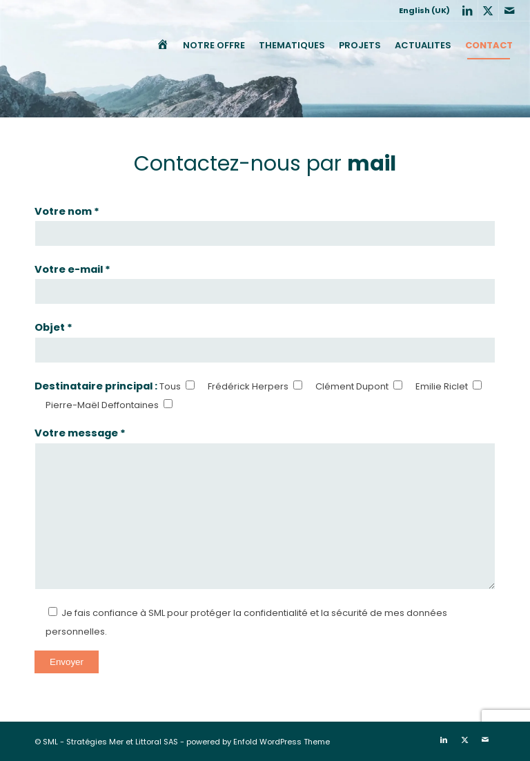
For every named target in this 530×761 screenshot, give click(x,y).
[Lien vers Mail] (509, 10)
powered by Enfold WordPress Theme (258, 741)
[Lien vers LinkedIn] (468, 10)
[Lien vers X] (488, 10)
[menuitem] (421, 10)
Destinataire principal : (97, 386)
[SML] (26, 45)
